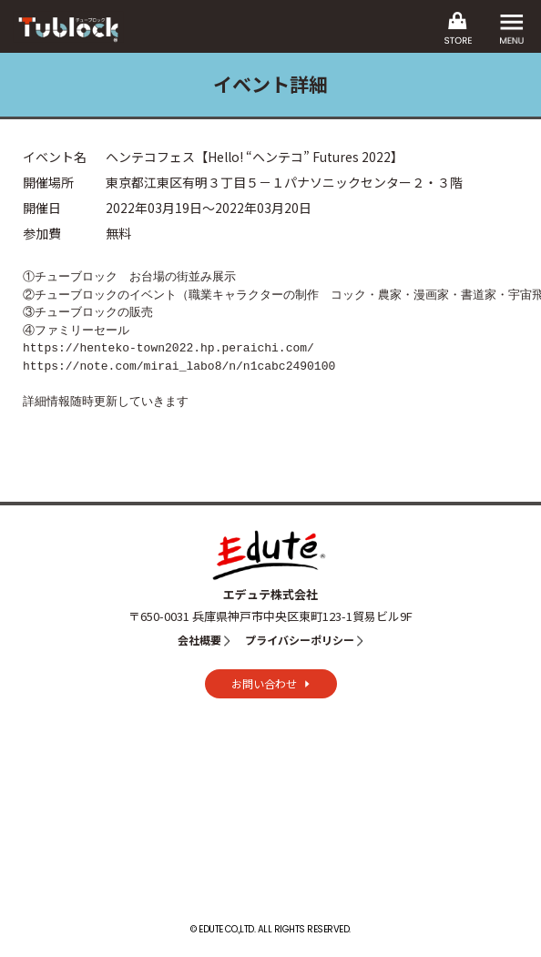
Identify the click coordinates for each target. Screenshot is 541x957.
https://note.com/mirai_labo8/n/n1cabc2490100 (179, 366)
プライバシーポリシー (299, 639)
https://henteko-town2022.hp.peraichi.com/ (168, 348)
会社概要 (199, 639)
